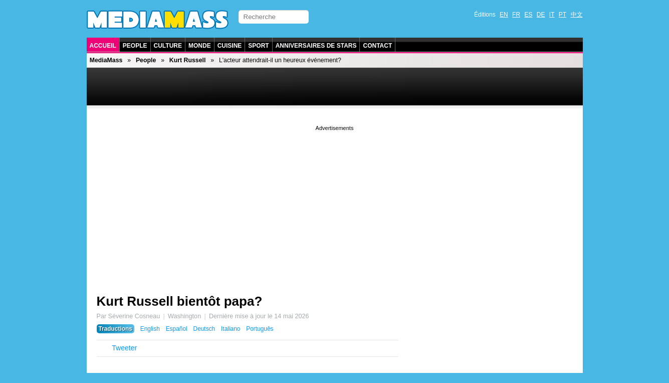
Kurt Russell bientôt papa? (180, 301)
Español (176, 328)
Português (259, 328)
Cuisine (229, 45)
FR (516, 14)
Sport (258, 45)
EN (504, 14)
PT (562, 14)
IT (552, 14)
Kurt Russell (187, 60)
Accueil (103, 45)
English (150, 328)
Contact (377, 45)
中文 (577, 14)
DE (541, 14)
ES (528, 14)
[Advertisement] (335, 203)
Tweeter (124, 348)
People (135, 45)
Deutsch (204, 328)
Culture (168, 45)
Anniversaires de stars (316, 45)
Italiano (230, 328)
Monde (199, 45)
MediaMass (106, 60)
